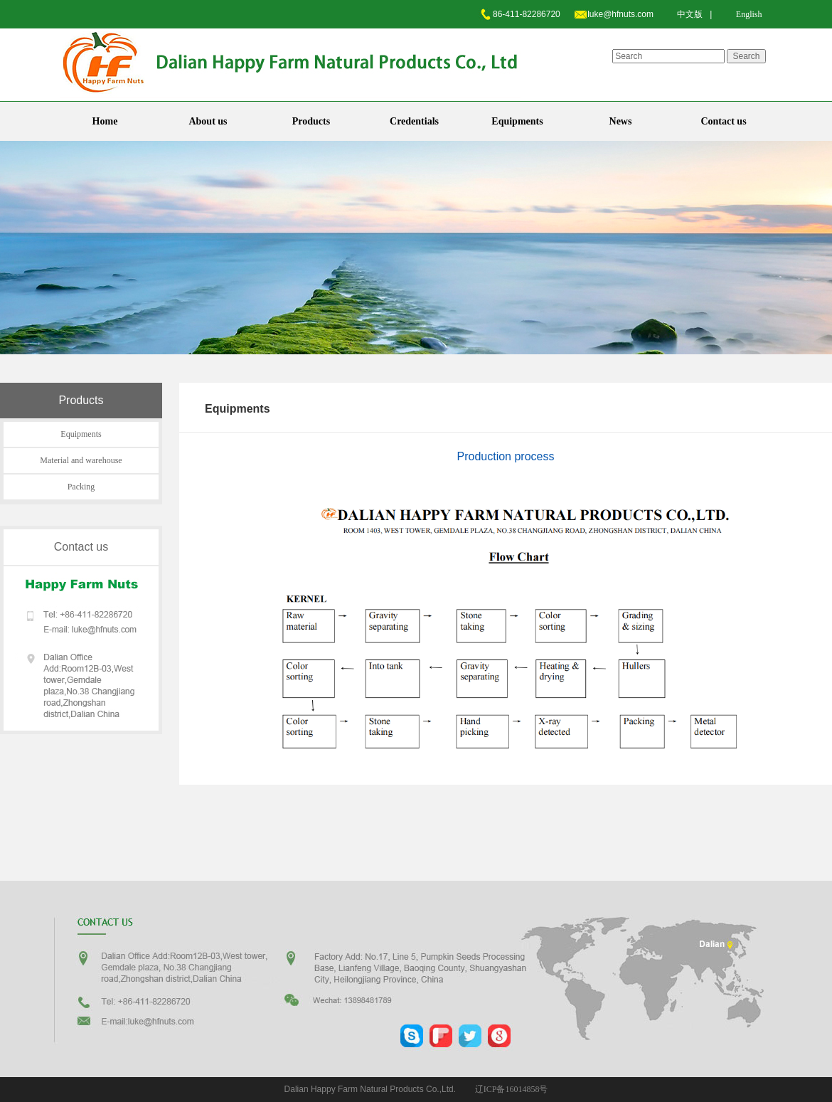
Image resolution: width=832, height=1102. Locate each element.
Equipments (517, 121)
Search (745, 56)
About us (207, 121)
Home (105, 121)
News (620, 121)
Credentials (414, 121)
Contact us (723, 121)
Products (311, 121)
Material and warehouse (81, 460)
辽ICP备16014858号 (511, 1089)
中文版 (690, 14)
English (749, 14)
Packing (81, 487)
